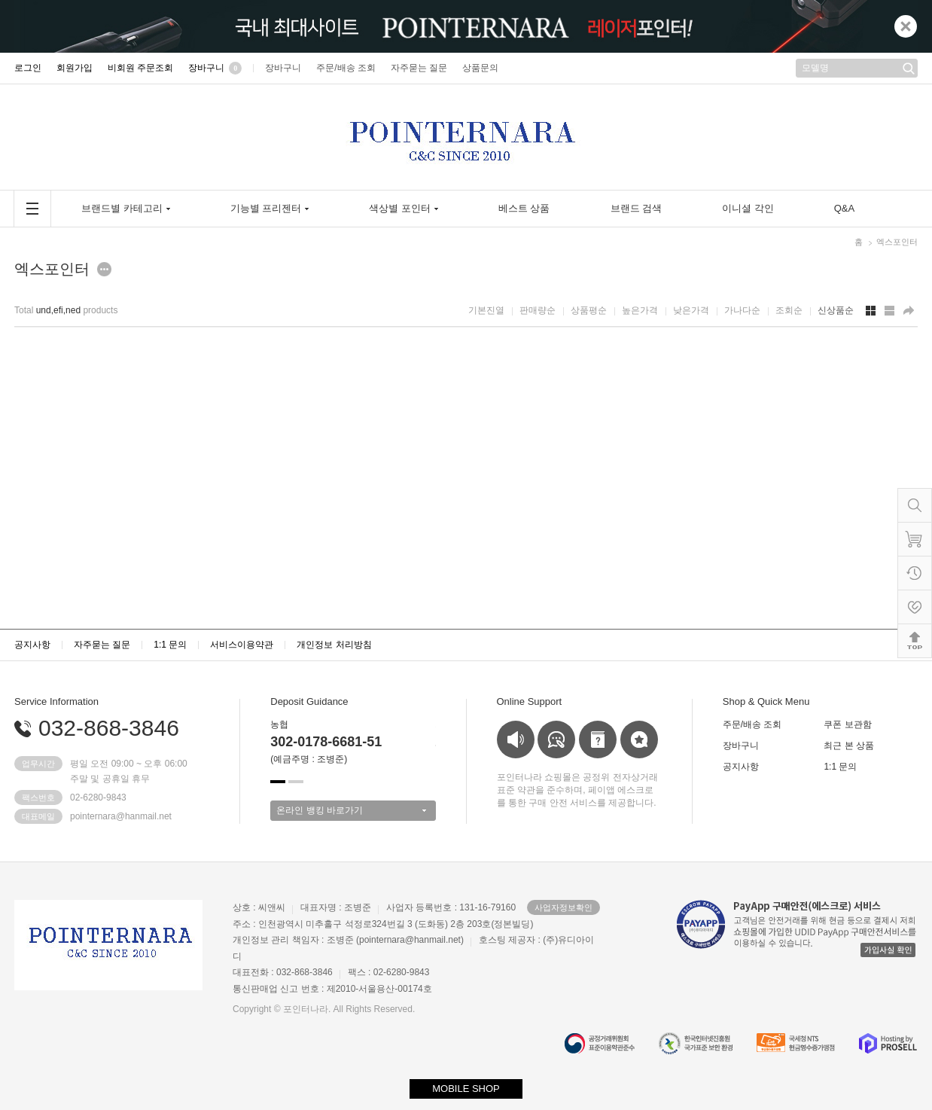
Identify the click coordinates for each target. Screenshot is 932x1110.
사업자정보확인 (563, 907)
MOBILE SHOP (466, 1088)
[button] (277, 781)
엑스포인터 (897, 241)
